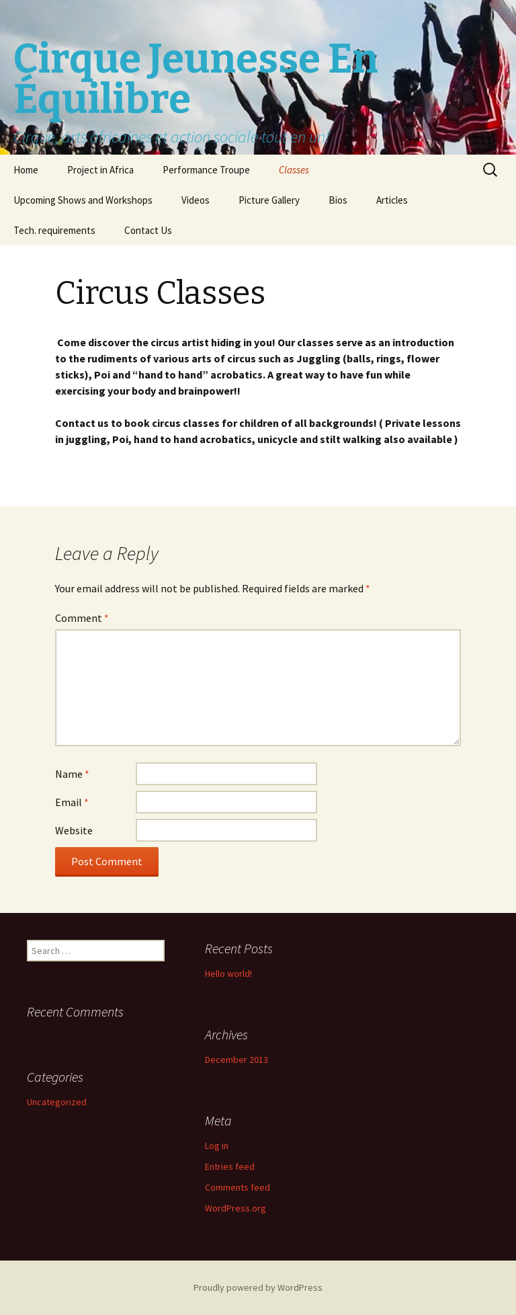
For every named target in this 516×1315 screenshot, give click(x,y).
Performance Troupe (206, 169)
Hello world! (228, 973)
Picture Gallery (269, 200)
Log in (216, 1146)
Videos (195, 200)
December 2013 (236, 1059)
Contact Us (148, 230)
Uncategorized (57, 1102)
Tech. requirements (54, 230)
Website (74, 830)
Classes (294, 169)
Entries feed (230, 1166)
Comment (82, 618)
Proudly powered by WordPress (258, 1287)
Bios (338, 200)
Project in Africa (100, 169)
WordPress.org (235, 1208)
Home (25, 169)
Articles (392, 200)
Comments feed (237, 1187)
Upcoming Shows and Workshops (83, 200)
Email (72, 802)
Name (72, 774)
